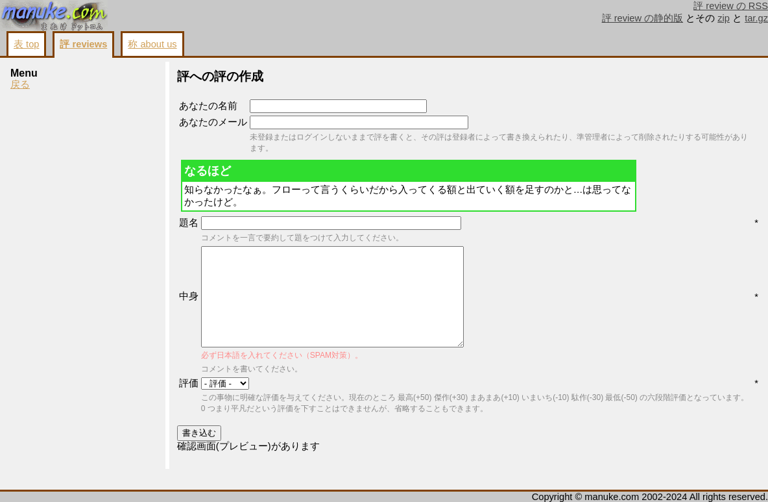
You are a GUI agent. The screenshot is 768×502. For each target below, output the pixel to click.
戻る (20, 84)
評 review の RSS (730, 6)
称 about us (152, 44)
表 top (26, 44)
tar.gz (756, 18)
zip (723, 18)
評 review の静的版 (643, 18)
